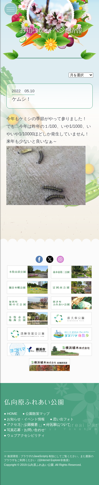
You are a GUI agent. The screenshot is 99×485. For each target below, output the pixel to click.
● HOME (10, 414)
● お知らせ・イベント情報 (24, 419)
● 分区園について (56, 424)
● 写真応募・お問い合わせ (24, 430)
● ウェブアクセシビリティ (24, 435)
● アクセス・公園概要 (21, 424)
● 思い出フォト (61, 419)
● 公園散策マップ (35, 414)
